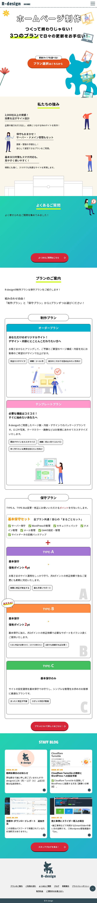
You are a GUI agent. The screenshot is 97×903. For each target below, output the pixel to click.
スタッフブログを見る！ (48, 847)
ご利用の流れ (30, 886)
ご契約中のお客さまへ (55, 891)
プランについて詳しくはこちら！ (49, 726)
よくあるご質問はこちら (48, 257)
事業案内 (65, 886)
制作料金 (39, 891)
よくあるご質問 (45, 886)
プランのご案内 (16, 886)
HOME (27, 4)
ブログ (56, 886)
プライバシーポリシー (80, 886)
